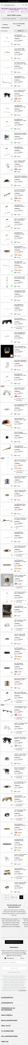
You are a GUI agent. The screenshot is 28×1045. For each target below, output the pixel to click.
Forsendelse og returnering (8, 988)
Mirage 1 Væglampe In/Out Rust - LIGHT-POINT (20, 576)
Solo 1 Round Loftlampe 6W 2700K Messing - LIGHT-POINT (20, 679)
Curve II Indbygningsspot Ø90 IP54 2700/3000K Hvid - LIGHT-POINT (20, 405)
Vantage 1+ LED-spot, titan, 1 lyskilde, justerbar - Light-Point (20, 754)
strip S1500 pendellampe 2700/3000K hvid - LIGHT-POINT (19, 291)
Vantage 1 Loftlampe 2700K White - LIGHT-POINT (20, 855)
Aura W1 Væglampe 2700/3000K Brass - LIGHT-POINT (20, 247)
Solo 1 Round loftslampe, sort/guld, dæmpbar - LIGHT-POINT (20, 347)
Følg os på (5, 1005)
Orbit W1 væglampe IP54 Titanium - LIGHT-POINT (19, 635)
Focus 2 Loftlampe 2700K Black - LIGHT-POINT (19, 91)
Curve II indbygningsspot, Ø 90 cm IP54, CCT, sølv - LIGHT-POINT (20, 782)
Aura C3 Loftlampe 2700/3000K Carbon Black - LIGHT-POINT (20, 319)
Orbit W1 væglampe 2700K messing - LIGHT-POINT (20, 491)
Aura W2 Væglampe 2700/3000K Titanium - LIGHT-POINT (19, 664)
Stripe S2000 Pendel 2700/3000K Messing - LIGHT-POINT (20, 446)
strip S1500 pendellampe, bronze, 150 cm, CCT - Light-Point (20, 63)
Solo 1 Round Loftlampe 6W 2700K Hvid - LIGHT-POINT (20, 361)
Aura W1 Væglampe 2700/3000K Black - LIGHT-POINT (20, 648)
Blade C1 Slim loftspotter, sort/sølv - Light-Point (20, 768)
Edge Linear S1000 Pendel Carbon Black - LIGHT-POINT (20, 693)
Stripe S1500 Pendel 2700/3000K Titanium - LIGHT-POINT (19, 533)
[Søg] (23, 5)
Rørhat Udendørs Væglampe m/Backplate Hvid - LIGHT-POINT (20, 134)
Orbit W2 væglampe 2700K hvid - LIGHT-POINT (20, 620)
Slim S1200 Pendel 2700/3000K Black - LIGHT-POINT (20, 35)
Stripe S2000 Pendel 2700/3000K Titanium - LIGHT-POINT (19, 305)
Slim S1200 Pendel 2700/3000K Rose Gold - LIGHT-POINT (19, 205)
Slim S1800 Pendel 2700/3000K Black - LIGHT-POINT (20, 262)
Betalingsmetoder (9, 1000)
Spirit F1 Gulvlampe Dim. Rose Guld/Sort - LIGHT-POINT (19, 277)
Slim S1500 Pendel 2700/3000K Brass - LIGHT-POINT (20, 374)
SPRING (13, 11)
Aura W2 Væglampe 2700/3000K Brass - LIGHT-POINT (20, 825)
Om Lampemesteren (9, 1015)
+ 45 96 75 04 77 (14, 1037)
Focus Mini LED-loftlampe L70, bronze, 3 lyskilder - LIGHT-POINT (19, 190)
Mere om (4, 1021)
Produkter (5, 24)
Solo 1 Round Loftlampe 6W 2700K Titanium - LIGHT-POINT (20, 477)
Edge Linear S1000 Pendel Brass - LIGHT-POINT (20, 219)
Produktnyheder (8, 1026)
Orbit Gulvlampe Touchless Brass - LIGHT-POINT (20, 592)
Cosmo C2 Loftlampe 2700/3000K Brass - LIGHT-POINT (20, 869)
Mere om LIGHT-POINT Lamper (19, 24)
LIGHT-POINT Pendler (9, 18)
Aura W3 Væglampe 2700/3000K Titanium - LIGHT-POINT (19, 840)
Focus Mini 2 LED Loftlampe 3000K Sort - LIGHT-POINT (20, 738)
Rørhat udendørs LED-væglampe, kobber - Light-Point (20, 419)
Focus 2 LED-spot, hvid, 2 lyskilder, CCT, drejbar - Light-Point (19, 388)
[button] (11, 44)
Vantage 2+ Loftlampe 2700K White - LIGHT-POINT (20, 724)
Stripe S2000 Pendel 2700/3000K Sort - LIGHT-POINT (19, 77)
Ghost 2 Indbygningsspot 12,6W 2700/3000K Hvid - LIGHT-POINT (19, 333)
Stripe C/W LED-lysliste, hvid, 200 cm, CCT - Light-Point (20, 460)
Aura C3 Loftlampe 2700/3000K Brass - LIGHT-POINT (20, 796)
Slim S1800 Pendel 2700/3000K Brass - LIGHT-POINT (20, 120)
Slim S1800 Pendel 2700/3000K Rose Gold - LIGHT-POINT (19, 233)
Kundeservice (7, 977)
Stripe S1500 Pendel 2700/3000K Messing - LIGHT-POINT (20, 607)
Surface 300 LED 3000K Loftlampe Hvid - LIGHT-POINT (19, 49)
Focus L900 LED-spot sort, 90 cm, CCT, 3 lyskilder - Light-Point (20, 707)
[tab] (14, 976)
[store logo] (10, 5)
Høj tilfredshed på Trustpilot (17, 1)
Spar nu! (16, 9)
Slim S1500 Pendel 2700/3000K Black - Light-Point (20, 106)
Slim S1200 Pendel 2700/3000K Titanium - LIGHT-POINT (19, 147)
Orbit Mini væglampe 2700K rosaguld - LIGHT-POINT (20, 883)
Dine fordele (6, 994)
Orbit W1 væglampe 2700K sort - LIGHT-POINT (20, 810)
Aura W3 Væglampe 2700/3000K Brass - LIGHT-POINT (20, 561)
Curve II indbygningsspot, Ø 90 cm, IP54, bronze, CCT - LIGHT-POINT (20, 546)
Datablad (20, 98)
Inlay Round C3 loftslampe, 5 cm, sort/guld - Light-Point (20, 518)
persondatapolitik (22, 969)
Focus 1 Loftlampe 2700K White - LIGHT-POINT (19, 161)
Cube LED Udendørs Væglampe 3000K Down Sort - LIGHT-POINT (20, 433)
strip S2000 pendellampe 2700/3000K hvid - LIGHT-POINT (19, 505)
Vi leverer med (7, 1010)
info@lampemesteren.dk (14, 1039)
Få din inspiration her (13, 921)
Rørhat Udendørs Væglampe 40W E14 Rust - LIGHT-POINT (20, 176)
